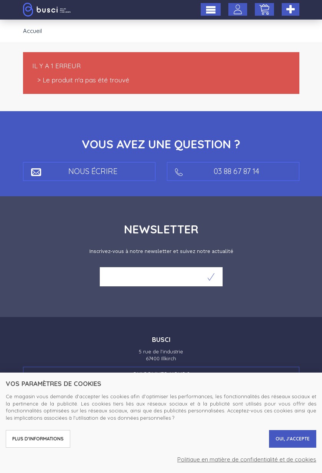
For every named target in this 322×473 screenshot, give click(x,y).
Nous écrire (74, 171)
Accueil (32, 30)
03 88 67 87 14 (217, 171)
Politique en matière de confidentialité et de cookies (246, 459)
